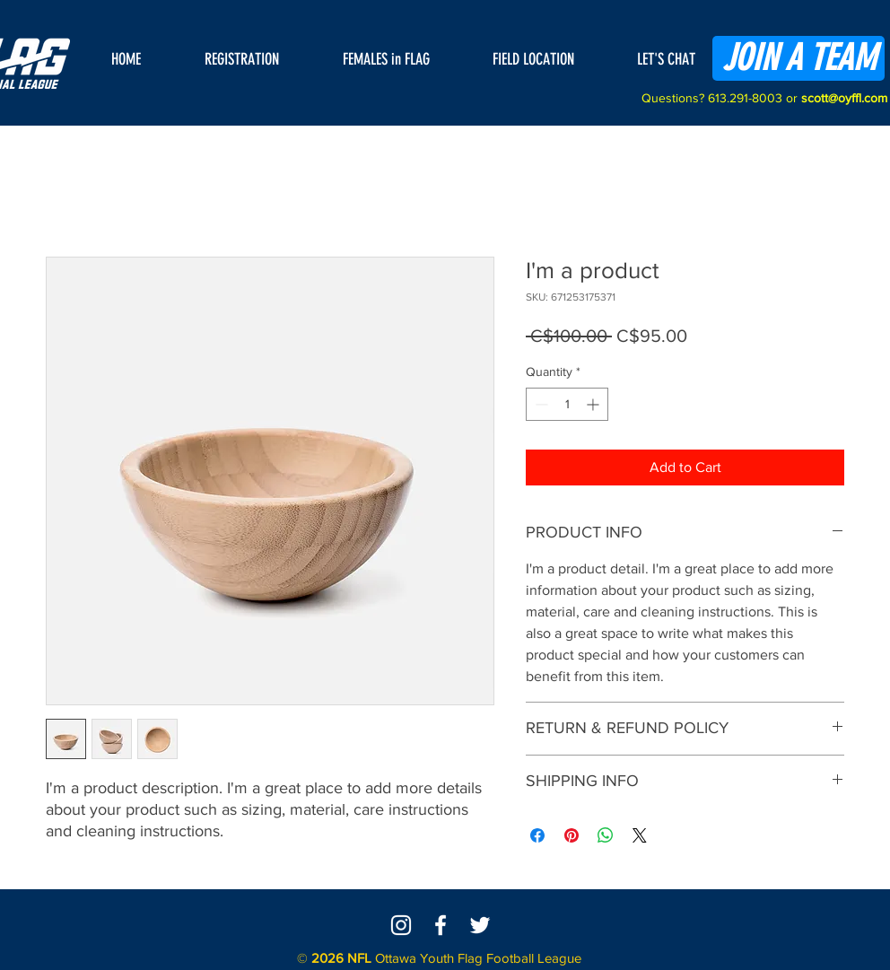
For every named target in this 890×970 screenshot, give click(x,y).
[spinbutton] (567, 404)
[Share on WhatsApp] (605, 835)
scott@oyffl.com (844, 98)
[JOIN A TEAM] (798, 58)
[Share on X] (639, 835)
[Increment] (594, 404)
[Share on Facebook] (537, 835)
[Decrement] (539, 404)
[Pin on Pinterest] (571, 835)
